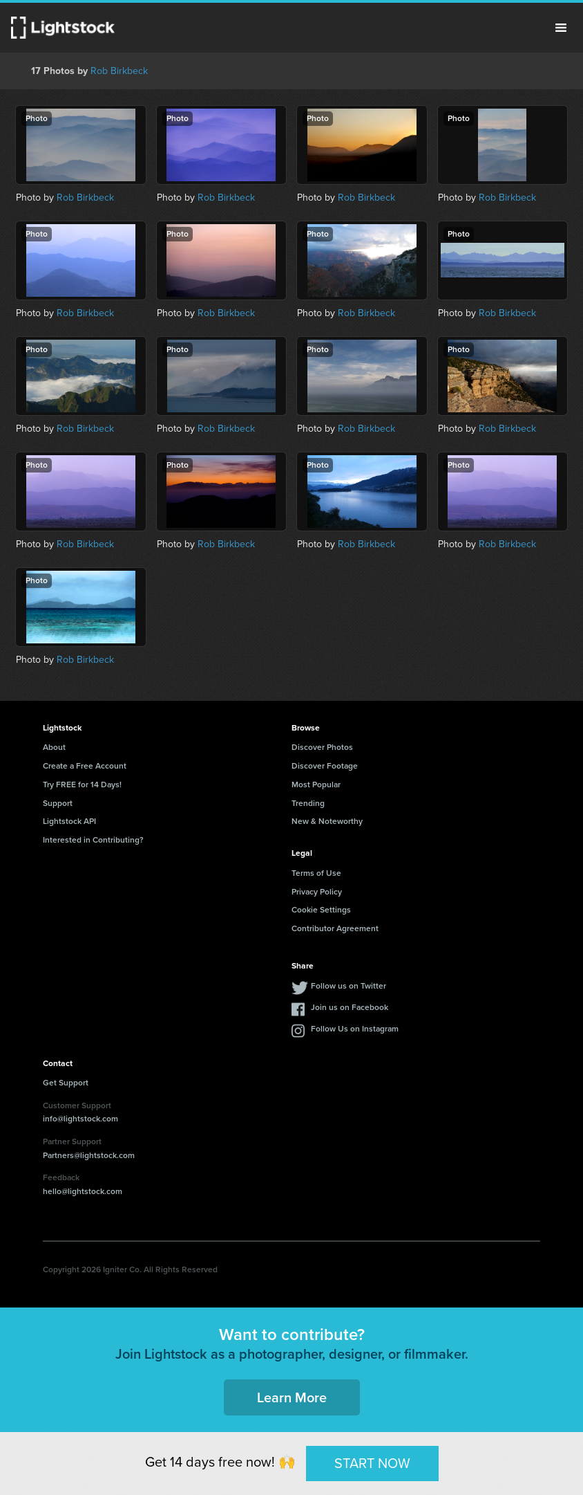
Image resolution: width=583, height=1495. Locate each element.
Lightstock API (69, 821)
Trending (308, 803)
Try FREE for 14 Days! (82, 784)
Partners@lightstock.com (89, 1155)
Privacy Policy (317, 892)
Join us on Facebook (349, 1007)
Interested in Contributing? (93, 840)
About (54, 747)
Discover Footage (325, 766)
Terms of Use (316, 873)
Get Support (65, 1082)
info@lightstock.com (80, 1118)
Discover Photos (322, 747)
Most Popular (316, 784)
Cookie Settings (321, 910)
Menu (561, 28)
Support (58, 803)
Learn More (292, 1397)
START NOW (372, 1463)
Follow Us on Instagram (355, 1028)
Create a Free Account (84, 766)
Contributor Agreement (335, 928)
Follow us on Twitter (348, 986)
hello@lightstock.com (82, 1191)
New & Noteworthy (327, 821)
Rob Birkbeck (119, 71)
